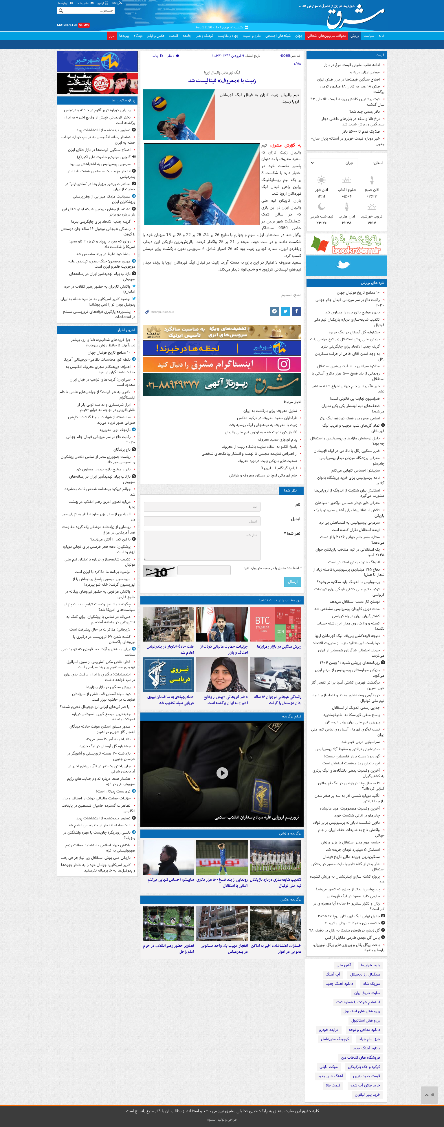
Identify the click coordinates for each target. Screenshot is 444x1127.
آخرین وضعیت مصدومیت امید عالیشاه (350, 808)
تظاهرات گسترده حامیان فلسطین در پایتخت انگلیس (98, 808)
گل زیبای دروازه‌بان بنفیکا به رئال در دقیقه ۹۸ (344, 930)
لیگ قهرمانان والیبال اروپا (222, 72)
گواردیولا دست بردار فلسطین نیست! (352, 756)
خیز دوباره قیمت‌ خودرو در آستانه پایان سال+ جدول (347, 141)
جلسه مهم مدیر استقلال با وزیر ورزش (350, 842)
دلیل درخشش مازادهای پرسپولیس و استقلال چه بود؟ (347, 441)
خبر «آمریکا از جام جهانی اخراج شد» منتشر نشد (348, 388)
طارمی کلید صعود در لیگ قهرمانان (353, 896)
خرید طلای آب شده (365, 1085)
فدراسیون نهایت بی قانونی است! (355, 398)
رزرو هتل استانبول (365, 1021)
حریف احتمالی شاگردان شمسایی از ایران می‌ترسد (351, 653)
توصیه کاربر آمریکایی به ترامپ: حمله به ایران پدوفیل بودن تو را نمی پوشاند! (97, 301)
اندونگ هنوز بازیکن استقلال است (354, 562)
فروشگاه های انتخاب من (360, 1058)
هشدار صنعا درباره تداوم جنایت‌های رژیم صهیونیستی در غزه (101, 781)
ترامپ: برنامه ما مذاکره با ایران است (103, 572)
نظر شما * (292, 534)
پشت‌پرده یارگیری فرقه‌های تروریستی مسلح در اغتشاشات (99, 314)
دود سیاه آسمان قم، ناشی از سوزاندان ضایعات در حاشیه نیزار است (103, 696)
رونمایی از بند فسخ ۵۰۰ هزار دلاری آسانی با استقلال (348, 376)
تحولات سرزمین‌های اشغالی (326, 36)
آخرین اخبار (126, 330)
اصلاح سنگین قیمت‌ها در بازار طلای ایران (348, 79)
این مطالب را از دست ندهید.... (277, 600)
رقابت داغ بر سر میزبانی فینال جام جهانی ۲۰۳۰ (349, 302)
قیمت (380, 55)
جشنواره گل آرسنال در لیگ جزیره (354, 332)
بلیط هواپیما (370, 965)
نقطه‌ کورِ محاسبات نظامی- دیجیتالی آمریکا (97, 359)
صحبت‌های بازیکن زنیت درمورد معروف (267, 461)
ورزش (355, 36)
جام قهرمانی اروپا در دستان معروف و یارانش (263, 475)
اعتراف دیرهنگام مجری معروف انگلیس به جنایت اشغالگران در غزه (100, 369)
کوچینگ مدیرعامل (335, 1039)
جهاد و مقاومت (228, 36)
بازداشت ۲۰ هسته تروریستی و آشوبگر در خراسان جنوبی (101, 756)
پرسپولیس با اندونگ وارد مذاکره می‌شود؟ (348, 582)
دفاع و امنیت (252, 36)
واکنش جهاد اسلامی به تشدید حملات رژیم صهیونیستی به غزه (100, 848)
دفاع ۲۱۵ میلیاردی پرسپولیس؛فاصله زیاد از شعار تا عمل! (348, 572)
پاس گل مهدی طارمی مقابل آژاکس (352, 937)
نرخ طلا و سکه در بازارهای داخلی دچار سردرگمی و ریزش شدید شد (353, 121)
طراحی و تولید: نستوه (222, 1119)
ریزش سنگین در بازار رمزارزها (279, 646)
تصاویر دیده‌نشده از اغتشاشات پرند (103, 130)
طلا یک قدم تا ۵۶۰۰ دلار (360, 131)
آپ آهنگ (333, 974)
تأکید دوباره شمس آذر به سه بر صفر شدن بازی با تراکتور (349, 798)
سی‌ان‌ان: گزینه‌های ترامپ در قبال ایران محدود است (102, 382)
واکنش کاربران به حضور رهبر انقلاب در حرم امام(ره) (99, 289)
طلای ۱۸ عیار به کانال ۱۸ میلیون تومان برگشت (352, 89)
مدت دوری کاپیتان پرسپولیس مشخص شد (347, 609)
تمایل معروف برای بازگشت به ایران (270, 411)
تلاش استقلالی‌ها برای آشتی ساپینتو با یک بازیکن (349, 512)
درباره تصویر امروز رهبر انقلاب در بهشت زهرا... (102, 504)
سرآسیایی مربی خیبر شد (361, 742)
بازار (112, 36)
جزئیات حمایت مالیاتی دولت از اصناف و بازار (224, 649)
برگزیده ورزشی (290, 833)
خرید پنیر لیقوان (367, 1095)
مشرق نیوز (343, 14)
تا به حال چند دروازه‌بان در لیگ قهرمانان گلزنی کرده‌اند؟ (351, 786)
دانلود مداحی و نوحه (364, 1030)
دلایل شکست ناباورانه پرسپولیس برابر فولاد (346, 822)
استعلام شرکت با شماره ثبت (358, 1002)
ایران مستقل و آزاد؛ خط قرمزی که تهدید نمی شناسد (98, 651)
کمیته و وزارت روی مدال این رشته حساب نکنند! (350, 626)
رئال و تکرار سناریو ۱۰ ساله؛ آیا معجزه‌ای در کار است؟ (348, 906)
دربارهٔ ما (65, 3)
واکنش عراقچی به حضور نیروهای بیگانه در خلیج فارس (100, 594)
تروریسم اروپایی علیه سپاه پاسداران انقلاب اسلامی (256, 817)
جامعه (187, 36)
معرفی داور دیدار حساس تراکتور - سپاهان (347, 503)
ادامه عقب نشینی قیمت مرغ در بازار (352, 65)
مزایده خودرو (329, 1030)
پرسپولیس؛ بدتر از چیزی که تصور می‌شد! (348, 889)
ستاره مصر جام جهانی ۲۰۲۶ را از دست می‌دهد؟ (352, 539)
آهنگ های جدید (330, 1076)
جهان (299, 36)
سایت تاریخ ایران (367, 993)
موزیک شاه (371, 984)
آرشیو (103, 3)
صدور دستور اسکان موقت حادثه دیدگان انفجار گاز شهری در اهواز (102, 729)
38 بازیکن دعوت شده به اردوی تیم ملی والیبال (261, 432)
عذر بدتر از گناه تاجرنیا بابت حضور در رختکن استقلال (347, 866)
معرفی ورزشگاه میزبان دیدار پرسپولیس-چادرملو (351, 460)
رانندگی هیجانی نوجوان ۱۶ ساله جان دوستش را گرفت (277, 700)
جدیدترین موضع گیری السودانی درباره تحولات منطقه (103, 716)
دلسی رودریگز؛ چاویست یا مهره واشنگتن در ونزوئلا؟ (99, 835)
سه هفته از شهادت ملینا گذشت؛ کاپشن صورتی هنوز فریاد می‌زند (101, 419)
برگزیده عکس (290, 899)
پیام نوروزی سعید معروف (277, 439)
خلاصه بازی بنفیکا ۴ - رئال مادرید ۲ (352, 923)
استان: (378, 163)
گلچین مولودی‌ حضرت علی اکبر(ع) (104, 157)
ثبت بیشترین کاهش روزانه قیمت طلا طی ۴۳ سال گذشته (347, 101)
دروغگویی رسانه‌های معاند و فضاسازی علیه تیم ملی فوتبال (348, 698)
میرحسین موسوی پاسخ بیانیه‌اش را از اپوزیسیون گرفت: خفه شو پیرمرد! (104, 581)
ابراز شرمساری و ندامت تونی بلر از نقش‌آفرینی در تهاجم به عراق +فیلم (106, 407)
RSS (117, 3)
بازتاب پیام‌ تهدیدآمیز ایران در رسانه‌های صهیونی (102, 276)
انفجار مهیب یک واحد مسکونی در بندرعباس (224, 948)
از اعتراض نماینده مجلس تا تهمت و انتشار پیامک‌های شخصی (249, 453)
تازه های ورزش (372, 283)
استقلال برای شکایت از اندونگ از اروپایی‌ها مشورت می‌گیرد (349, 493)
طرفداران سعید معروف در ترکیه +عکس (267, 418)
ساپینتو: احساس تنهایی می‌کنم (355, 470)
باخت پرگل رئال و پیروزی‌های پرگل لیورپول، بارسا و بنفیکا (348, 947)
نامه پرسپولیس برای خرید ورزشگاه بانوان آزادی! (350, 480)
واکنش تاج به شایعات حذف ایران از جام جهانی (351, 832)
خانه (382, 36)
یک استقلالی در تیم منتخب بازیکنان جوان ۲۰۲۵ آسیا (349, 552)
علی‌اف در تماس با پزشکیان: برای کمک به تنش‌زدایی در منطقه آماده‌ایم (100, 619)
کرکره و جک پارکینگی (364, 1067)
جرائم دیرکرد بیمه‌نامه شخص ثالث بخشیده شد (100, 491)
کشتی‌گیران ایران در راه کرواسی (356, 616)
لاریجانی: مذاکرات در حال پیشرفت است (100, 629)
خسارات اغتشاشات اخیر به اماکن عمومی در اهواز (276, 948)
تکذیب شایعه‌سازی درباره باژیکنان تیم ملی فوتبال (349, 322)
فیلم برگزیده (291, 716)
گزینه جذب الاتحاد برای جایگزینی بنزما (350, 346)
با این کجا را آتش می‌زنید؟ (110, 539)
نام (298, 505)
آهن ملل (344, 965)
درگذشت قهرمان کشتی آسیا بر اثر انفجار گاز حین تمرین (347, 685)
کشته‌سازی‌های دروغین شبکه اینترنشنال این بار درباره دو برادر (98, 212)
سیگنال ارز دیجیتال (365, 974)
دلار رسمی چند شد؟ (364, 111)
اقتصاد (173, 36)
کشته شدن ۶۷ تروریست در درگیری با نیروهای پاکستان (104, 639)
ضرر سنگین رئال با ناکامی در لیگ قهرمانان (347, 451)
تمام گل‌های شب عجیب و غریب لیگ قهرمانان (353, 428)
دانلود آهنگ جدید (339, 984)
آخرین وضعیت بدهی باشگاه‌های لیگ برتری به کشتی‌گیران (348, 773)
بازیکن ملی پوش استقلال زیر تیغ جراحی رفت (345, 339)
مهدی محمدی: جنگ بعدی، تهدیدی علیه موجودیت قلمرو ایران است (101, 264)
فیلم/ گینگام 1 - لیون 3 (279, 468)
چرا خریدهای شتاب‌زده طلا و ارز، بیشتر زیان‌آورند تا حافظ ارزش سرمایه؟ (103, 342)
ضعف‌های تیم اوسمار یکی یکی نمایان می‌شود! (353, 408)
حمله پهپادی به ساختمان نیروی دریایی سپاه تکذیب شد (170, 700)
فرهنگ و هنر (204, 36)
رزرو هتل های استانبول (362, 1011)
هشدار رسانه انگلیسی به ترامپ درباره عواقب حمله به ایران (98, 139)
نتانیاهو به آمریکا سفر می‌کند (108, 739)
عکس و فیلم (155, 36)
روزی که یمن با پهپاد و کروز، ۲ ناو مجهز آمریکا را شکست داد (102, 244)
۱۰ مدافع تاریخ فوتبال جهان (358, 292)
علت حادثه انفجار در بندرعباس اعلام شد (170, 649)
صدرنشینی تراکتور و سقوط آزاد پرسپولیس (347, 749)
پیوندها (124, 36)
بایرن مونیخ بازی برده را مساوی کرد (352, 312)
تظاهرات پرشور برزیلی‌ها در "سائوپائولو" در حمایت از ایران (100, 186)
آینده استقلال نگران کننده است (356, 530)
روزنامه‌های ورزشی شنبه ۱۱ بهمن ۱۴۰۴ (350, 663)
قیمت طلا (333, 1085)
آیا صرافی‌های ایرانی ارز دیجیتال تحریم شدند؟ (95, 707)
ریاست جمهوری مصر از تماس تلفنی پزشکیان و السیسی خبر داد (98, 459)
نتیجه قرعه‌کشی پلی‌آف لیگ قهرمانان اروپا (347, 636)
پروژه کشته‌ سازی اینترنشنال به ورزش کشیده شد (347, 879)
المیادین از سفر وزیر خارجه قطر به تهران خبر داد (98, 517)
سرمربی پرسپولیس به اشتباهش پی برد (349, 522)
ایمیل (295, 519)
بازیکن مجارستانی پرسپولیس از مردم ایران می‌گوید (349, 672)
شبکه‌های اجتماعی (278, 36)
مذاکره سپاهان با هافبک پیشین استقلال (348, 366)
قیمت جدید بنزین (366, 1076)
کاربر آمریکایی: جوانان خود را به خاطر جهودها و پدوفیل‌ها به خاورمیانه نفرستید (98, 867)
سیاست (369, 36)
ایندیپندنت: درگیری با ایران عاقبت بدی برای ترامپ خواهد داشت (99, 677)
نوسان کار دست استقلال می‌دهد (355, 601)
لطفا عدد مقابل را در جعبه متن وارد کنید (272, 568)
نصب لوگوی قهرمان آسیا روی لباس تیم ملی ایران (347, 732)
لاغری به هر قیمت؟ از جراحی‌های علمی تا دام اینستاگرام (97, 394)
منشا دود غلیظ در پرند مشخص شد (103, 254)
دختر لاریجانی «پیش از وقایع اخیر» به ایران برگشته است (226, 700)
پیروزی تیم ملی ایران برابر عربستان (352, 722)
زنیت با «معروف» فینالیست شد (222, 80)
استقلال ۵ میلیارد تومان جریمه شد (353, 849)
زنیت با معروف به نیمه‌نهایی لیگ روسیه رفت (263, 425)
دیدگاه (138, 36)
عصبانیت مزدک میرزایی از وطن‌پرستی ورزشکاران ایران (104, 199)
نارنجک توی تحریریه (115, 430)
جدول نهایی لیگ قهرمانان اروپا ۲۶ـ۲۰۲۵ (349, 916)
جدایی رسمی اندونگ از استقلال (356, 707)
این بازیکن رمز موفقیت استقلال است (351, 763)
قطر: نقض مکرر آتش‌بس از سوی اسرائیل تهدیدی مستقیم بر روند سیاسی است (101, 664)
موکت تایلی (329, 1067)
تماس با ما (85, 3)
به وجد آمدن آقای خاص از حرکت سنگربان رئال (349, 356)
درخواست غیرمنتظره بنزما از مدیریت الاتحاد (346, 643)
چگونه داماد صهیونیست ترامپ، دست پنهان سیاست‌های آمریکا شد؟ (99, 607)
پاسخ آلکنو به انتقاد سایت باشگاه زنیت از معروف (259, 447)
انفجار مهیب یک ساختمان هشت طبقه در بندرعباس (101, 174)
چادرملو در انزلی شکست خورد (357, 815)
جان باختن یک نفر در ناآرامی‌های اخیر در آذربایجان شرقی (101, 769)
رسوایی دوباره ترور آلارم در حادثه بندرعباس (97, 110)
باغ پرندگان (122, 449)
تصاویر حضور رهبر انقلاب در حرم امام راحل (168, 948)
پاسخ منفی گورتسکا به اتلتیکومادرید (351, 715)
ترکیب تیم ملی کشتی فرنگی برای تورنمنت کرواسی (349, 592)
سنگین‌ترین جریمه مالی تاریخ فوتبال (351, 857)
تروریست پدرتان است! (113, 791)
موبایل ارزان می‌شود (364, 72)
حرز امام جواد (369, 1039)
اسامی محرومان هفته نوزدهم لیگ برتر (350, 418)
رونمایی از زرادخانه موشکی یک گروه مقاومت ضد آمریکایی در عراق (98, 529)
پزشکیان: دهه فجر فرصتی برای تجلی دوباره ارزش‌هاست (99, 549)
